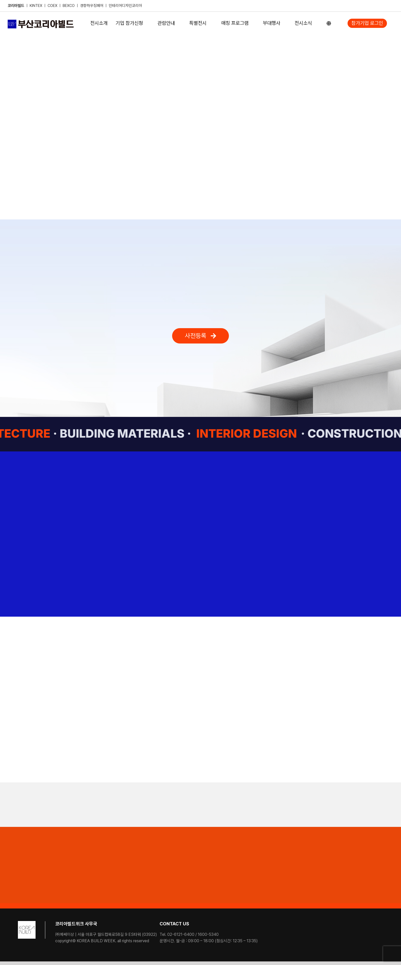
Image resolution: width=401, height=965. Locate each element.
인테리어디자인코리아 (125, 5)
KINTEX (36, 5)
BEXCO (69, 5)
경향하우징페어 (91, 5)
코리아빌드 (16, 5)
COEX (53, 5)
